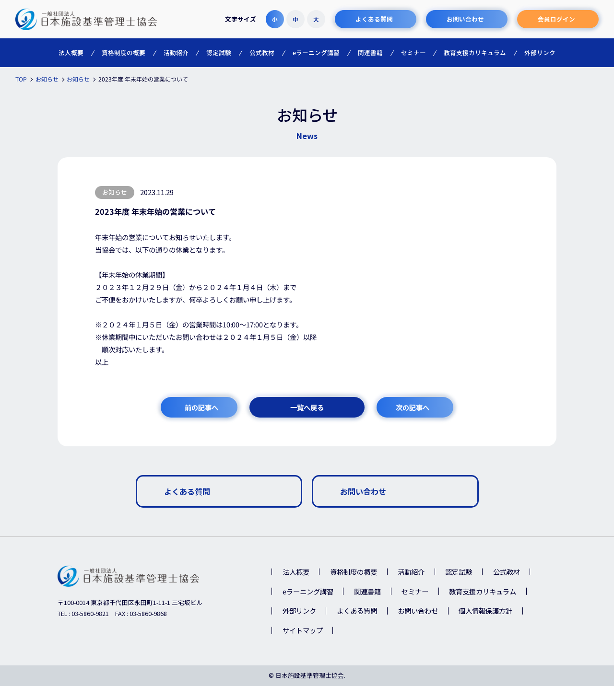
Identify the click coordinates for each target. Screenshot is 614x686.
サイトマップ (303, 630)
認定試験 (458, 572)
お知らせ (114, 192)
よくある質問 (357, 610)
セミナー (414, 591)
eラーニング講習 (308, 591)
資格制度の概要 (353, 572)
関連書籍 (367, 591)
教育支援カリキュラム (482, 591)
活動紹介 (411, 572)
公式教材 (506, 572)
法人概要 (296, 572)
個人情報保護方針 (485, 610)
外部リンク (299, 610)
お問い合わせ (418, 610)
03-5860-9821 (90, 613)
